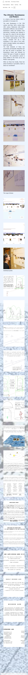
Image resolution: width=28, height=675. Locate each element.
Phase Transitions (6, 4)
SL (14, 7)
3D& (20, 4)
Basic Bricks (7, 1)
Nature (12, 4)
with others (5, 7)
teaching (16, 4)
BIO (9, 7)
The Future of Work (15, 1)
